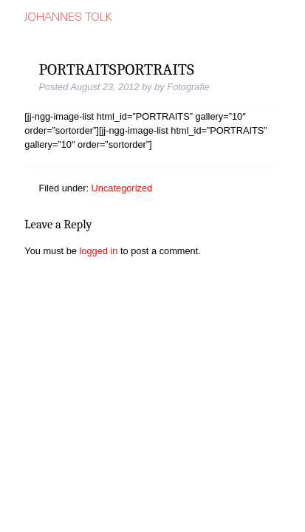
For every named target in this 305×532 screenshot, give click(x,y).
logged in (99, 250)
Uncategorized (122, 188)
